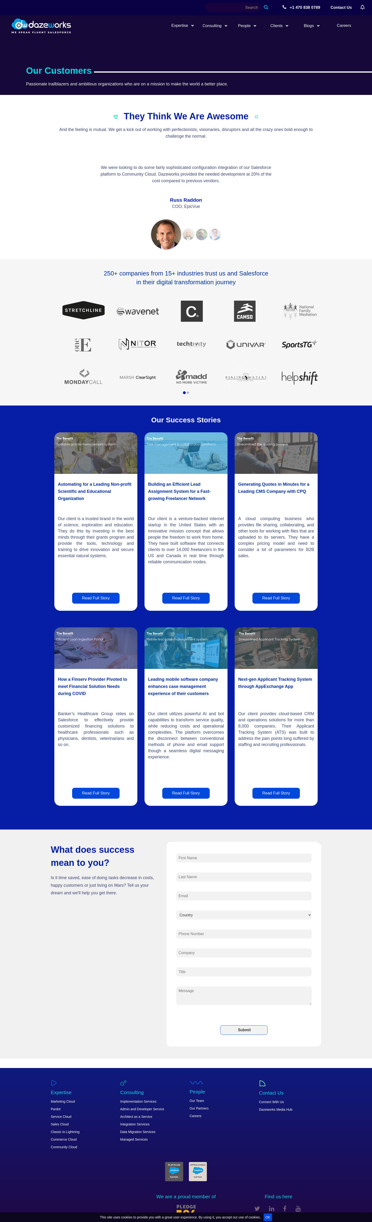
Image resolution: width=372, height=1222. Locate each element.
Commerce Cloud (64, 1139)
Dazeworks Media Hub (276, 1109)
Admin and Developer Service (142, 1109)
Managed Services (134, 1139)
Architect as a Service (136, 1117)
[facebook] (285, 1208)
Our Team (197, 1101)
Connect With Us (271, 1102)
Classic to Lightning (65, 1132)
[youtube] (298, 1208)
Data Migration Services (138, 1132)
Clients (279, 25)
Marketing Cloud (63, 1101)
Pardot (55, 1109)
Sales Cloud (60, 1124)
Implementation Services (138, 1101)
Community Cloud (64, 1147)
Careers (344, 25)
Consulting (214, 25)
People (247, 25)
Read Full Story (96, 598)
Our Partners (199, 1108)
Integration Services (135, 1124)
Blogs (312, 25)
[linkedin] (271, 1208)
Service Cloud (61, 1117)
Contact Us (341, 7)
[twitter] (257, 1208)
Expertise (182, 25)
